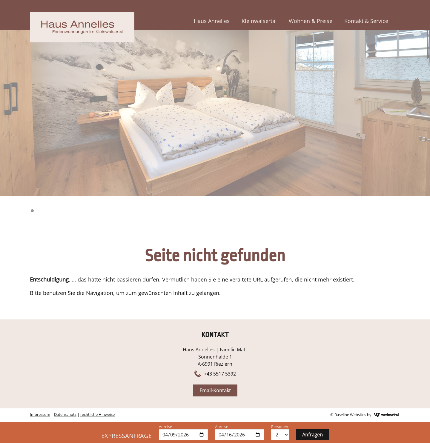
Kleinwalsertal (259, 20)
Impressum (40, 414)
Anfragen (312, 434)
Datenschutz (65, 414)
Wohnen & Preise (310, 20)
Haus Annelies (212, 20)
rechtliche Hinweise (97, 414)
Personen (279, 426)
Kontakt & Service (366, 20)
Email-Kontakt (215, 390)
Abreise (221, 426)
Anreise (165, 426)
